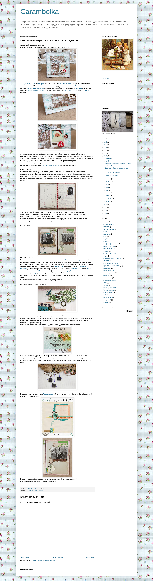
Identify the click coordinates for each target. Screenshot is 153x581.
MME (67, 90)
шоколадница (107, 292)
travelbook (106, 302)
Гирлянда (78, 88)
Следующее (25, 557)
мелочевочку (25, 273)
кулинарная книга (109, 246)
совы (105, 283)
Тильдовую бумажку (28, 84)
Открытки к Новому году (113, 172)
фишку (71, 90)
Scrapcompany (108, 297)
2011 (105, 207)
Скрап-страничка (109, 273)
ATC (104, 295)
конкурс (106, 241)
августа (108, 182)
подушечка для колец (110, 263)
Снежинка (85, 90)
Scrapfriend (107, 300)
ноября (108, 161)
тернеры (34, 273)
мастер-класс (107, 248)
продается (106, 268)
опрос (105, 256)
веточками (76, 269)
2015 (105, 150)
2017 (105, 145)
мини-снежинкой (26, 86)
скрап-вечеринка (109, 270)
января (108, 201)
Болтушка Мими (108, 229)
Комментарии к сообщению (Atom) (43, 560)
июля (107, 184)
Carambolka (39, 12)
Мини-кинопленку (44, 271)
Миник (105, 251)
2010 (105, 210)
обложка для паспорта (110, 253)
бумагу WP (59, 266)
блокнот (106, 227)
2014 (105, 153)
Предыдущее (89, 557)
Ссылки (40, 490)
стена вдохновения (109, 288)
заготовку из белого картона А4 (54, 260)
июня (107, 187)
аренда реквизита (109, 224)
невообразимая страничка (50, 165)
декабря (108, 158)
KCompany (77, 86)
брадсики (73, 271)
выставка (106, 234)
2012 (105, 205)
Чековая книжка (108, 290)
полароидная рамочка (35, 88)
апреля (108, 193)
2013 (105, 156)
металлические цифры (61, 271)
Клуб (105, 239)
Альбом (29, 490)
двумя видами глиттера (36, 90)
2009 (105, 213)
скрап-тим (106, 275)
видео (105, 232)
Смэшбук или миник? (112, 175)
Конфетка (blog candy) (110, 244)
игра (104, 236)
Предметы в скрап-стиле (111, 266)
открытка (34, 490)
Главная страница (57, 557)
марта (108, 195)
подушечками (82, 260)
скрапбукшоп (107, 278)
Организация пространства (112, 258)
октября (108, 179)
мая (107, 190)
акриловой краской (65, 84)
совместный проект (109, 280)
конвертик (40, 84)
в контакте (106, 78)
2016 (105, 147)
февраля (109, 198)
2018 (105, 142)
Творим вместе (48, 394)
